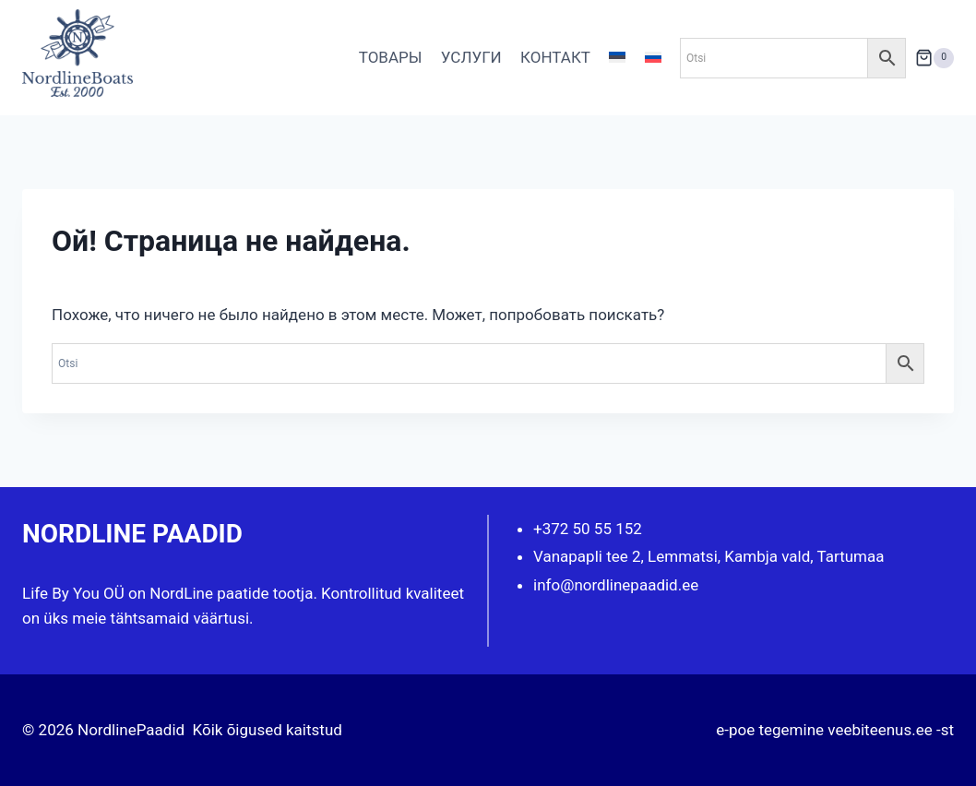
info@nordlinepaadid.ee (615, 585)
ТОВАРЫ (391, 57)
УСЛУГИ (471, 57)
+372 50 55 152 (587, 528)
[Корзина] (934, 58)
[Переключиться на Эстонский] (617, 58)
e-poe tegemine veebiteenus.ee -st (835, 729)
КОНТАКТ (555, 57)
